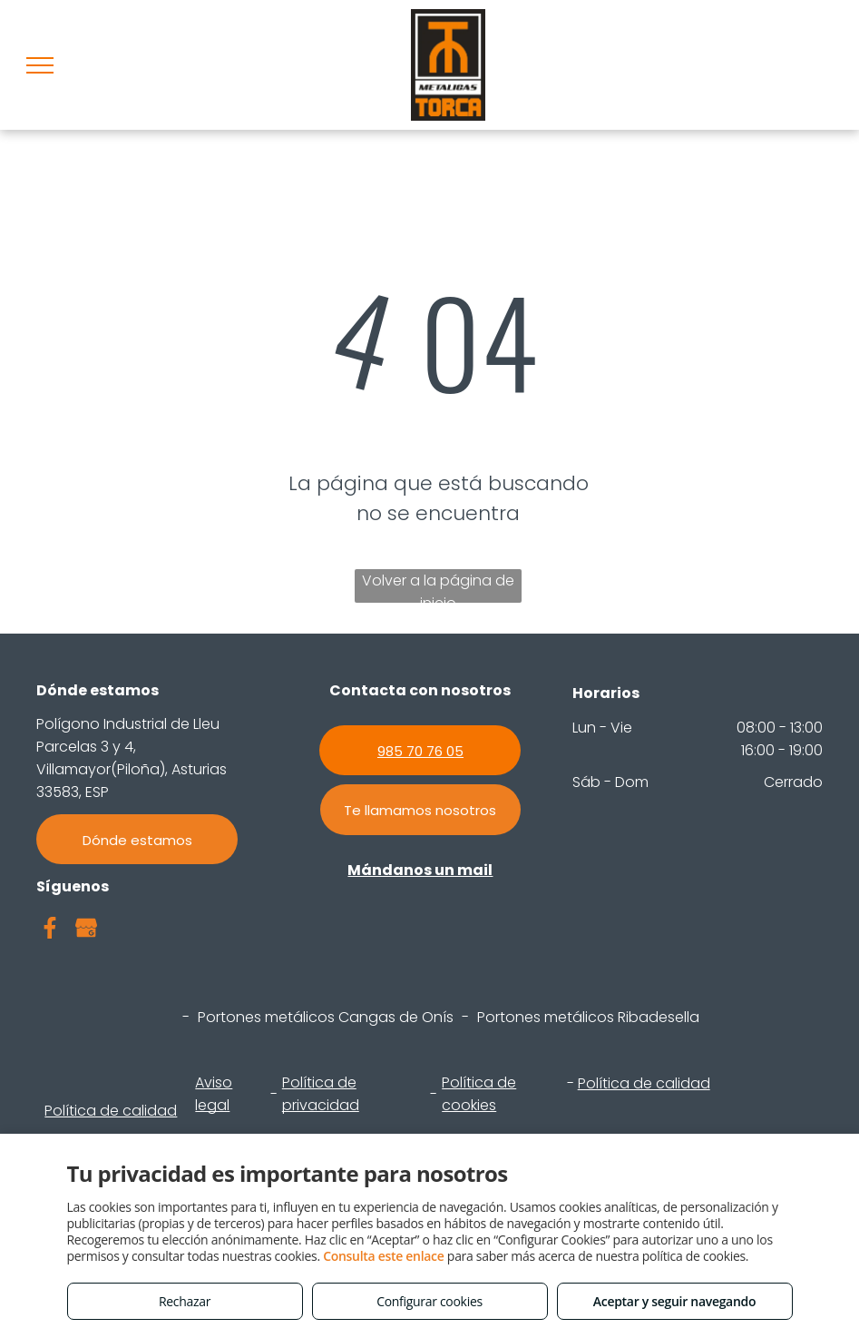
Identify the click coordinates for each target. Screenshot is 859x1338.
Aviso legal (213, 1094)
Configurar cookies (429, 1301)
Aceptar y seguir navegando (674, 1301)
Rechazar (184, 1301)
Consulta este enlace (383, 1255)
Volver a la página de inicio (438, 586)
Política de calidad (110, 1110)
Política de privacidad (320, 1094)
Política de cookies (479, 1094)
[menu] (39, 65)
